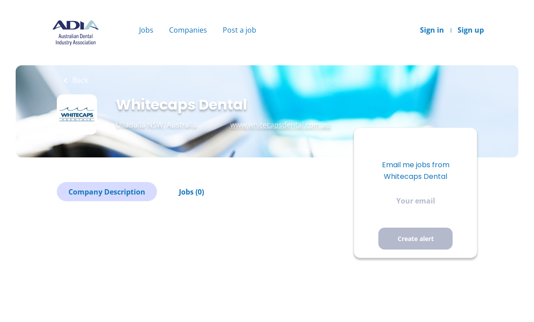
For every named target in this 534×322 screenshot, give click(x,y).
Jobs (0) (191, 192)
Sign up (471, 29)
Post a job (239, 29)
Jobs (146, 29)
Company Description (106, 192)
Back (79, 80)
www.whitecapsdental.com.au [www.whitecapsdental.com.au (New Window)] (280, 125)
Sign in (432, 29)
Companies (188, 29)
